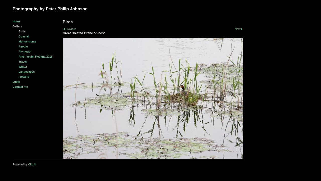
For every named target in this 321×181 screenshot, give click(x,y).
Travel (23, 61)
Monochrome (27, 41)
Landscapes (27, 71)
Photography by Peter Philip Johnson (50, 9)
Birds (22, 31)
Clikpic (32, 164)
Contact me (20, 86)
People (23, 46)
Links (16, 81)
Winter (23, 66)
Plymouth (25, 51)
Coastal (24, 36)
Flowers (24, 76)
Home (16, 21)
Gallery (17, 26)
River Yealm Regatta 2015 (35, 56)
